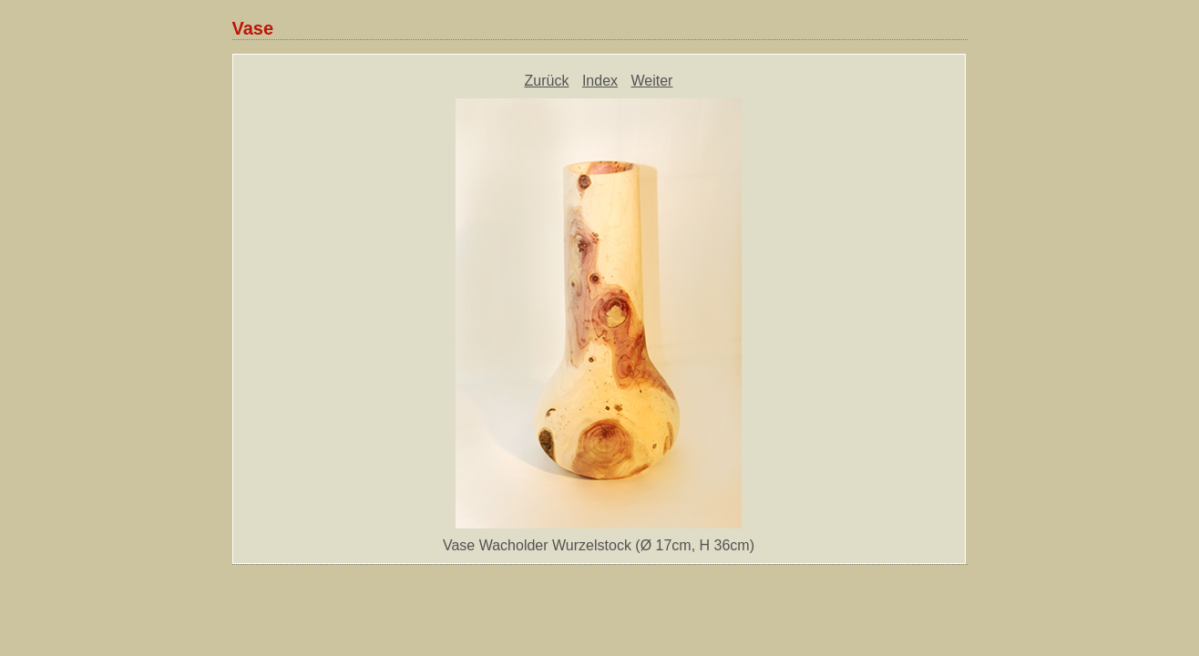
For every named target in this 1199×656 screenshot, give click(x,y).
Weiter (652, 80)
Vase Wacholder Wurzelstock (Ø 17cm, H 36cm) (598, 545)
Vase (253, 28)
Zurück (547, 80)
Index (600, 80)
